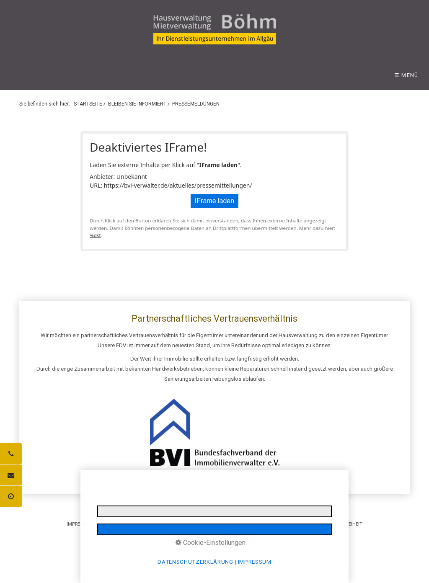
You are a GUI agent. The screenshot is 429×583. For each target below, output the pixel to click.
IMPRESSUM (80, 524)
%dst (95, 235)
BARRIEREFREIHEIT (342, 524)
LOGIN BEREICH (301, 524)
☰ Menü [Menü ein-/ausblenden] (406, 75)
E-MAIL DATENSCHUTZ (254, 524)
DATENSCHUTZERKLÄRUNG (129, 524)
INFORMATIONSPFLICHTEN (194, 524)
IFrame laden (214, 200)
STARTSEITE (88, 104)
